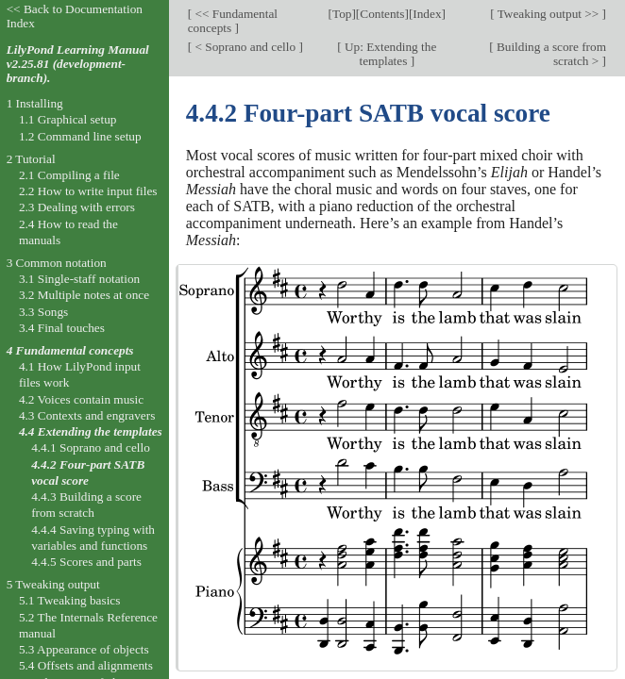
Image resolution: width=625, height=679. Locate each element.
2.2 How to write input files (88, 191)
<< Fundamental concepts (233, 21)
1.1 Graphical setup (68, 119)
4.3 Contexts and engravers (87, 415)
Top (341, 14)
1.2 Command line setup (80, 136)
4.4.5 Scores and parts (86, 562)
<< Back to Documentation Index (75, 16)
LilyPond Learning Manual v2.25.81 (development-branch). (78, 63)
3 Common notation (57, 263)
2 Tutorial (31, 159)
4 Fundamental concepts (70, 350)
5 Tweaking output (53, 584)
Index (427, 14)
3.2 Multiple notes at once (84, 295)
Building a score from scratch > (550, 54)
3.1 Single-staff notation (79, 279)
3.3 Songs (43, 312)
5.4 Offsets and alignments (86, 665)
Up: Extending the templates (389, 54)
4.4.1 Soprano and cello (90, 447)
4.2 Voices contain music (81, 399)
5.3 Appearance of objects (84, 649)
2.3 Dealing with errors (77, 207)
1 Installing (35, 103)
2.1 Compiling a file (69, 175)
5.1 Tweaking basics (70, 600)
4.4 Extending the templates (90, 431)
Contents (382, 14)
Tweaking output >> (548, 14)
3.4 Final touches (62, 328)
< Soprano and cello (245, 47)
